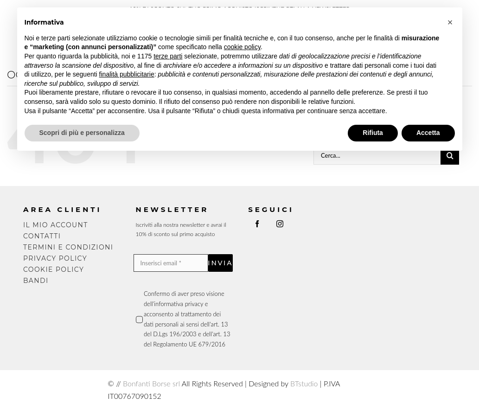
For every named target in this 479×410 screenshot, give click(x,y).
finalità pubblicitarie (126, 74)
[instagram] (280, 224)
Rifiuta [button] (373, 132)
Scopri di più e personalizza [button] (82, 132)
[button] (450, 22)
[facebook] (257, 224)
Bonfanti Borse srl (151, 383)
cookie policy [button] (242, 47)
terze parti (167, 56)
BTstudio (304, 383)
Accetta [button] (428, 132)
